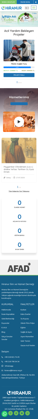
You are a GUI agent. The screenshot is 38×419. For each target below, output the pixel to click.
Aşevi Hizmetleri (27, 336)
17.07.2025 (20, 179)
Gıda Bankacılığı (8, 319)
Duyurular (5, 323)
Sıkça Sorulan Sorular (7, 337)
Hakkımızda (6, 310)
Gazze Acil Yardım (28, 345)
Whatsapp (9, 366)
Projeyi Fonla (19, 75)
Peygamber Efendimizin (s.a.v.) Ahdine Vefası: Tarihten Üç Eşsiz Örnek (19, 170)
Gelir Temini (25, 341)
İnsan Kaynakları (8, 314)
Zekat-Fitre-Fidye (28, 323)
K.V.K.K (4, 327)
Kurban (23, 310)
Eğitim (23, 327)
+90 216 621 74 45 (11, 357)
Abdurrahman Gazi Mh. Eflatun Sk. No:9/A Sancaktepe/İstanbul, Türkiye (18, 376)
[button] (3, 19)
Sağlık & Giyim (26, 332)
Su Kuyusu (25, 319)
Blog (3, 332)
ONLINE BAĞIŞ (25, 2)
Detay (8, 179)
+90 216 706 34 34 (11, 361)
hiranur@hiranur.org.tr (13, 370)
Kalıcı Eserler (26, 314)
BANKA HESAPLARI (8, 2)
